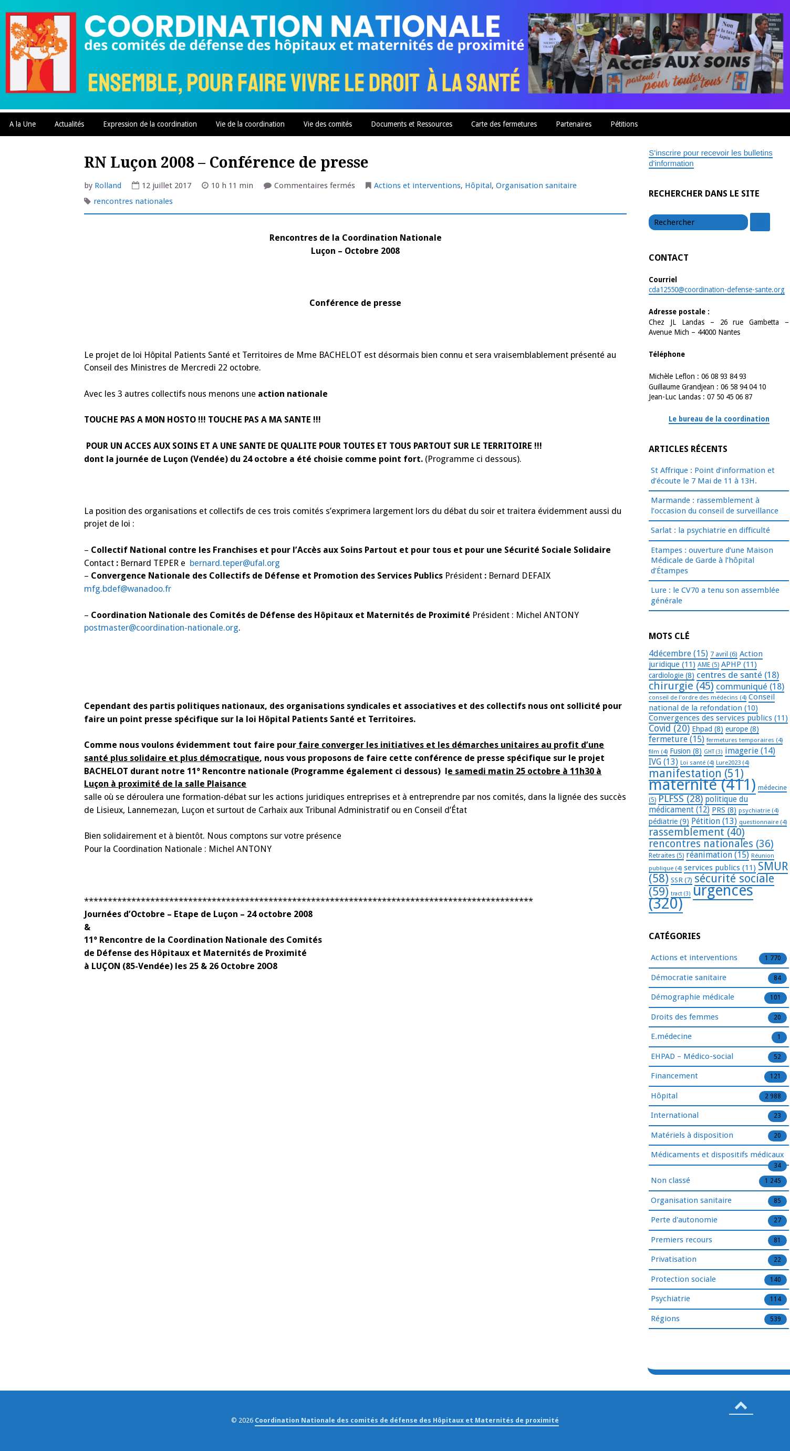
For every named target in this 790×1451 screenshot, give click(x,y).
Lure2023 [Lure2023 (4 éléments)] (732, 762)
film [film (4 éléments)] (658, 751)
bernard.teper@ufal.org (235, 563)
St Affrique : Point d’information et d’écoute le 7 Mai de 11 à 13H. (713, 476)
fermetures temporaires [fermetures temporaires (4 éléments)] (744, 740)
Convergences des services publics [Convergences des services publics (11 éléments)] (718, 718)
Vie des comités (328, 124)
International (675, 1115)
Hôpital (478, 185)
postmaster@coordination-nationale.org (161, 628)
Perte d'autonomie (684, 1220)
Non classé (670, 1181)
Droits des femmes (685, 1017)
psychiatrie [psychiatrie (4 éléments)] (758, 810)
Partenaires (573, 124)
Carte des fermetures (504, 124)
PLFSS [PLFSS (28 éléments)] (680, 798)
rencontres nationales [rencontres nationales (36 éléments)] (711, 844)
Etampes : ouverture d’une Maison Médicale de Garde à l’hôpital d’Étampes (712, 560)
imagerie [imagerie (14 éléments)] (750, 751)
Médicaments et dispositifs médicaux (717, 1155)
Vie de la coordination (250, 124)
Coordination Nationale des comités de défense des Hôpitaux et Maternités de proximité (407, 1420)
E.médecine (671, 1037)
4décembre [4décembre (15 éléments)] (678, 653)
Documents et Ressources (411, 124)
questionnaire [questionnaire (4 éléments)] (763, 822)
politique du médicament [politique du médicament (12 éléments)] (698, 805)
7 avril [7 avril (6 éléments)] (723, 654)
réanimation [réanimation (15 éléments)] (717, 855)
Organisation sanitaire (536, 185)
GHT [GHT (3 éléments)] (713, 751)
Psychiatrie (670, 1299)
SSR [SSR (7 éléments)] (681, 880)
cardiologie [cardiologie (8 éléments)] (671, 675)
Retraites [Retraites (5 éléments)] (666, 855)
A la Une (22, 124)
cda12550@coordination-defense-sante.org (717, 289)
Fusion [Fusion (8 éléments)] (686, 751)
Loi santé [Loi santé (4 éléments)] (697, 762)
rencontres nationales (133, 201)
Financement (674, 1076)
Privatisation (674, 1259)
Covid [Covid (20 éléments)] (669, 728)
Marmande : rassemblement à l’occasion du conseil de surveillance (714, 506)
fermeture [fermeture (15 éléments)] (676, 739)
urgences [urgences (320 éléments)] (701, 897)
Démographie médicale (692, 997)
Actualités (69, 124)
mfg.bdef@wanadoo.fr (127, 589)
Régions (665, 1319)
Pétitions (624, 124)
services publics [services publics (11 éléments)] (720, 867)
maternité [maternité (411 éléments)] (702, 785)
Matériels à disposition (692, 1135)
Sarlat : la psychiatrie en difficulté (710, 530)
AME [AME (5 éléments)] (708, 664)
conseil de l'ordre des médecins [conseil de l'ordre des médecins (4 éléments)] (697, 697)
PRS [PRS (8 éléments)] (724, 810)
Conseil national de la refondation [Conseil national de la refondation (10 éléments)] (712, 702)
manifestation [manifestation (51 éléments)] (696, 773)
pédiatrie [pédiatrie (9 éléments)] (669, 821)
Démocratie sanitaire (688, 978)
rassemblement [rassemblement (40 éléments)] (697, 832)
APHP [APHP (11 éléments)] (739, 664)
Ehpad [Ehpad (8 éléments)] (707, 729)
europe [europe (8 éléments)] (742, 729)
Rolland (108, 185)
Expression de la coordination (150, 124)
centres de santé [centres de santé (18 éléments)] (738, 675)
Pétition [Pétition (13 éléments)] (714, 821)
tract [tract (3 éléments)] (681, 893)
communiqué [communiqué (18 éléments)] (750, 686)
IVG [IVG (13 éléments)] (663, 762)
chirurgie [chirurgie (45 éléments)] (681, 686)
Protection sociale (683, 1279)
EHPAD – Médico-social (692, 1057)
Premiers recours (681, 1240)
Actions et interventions (417, 185)
